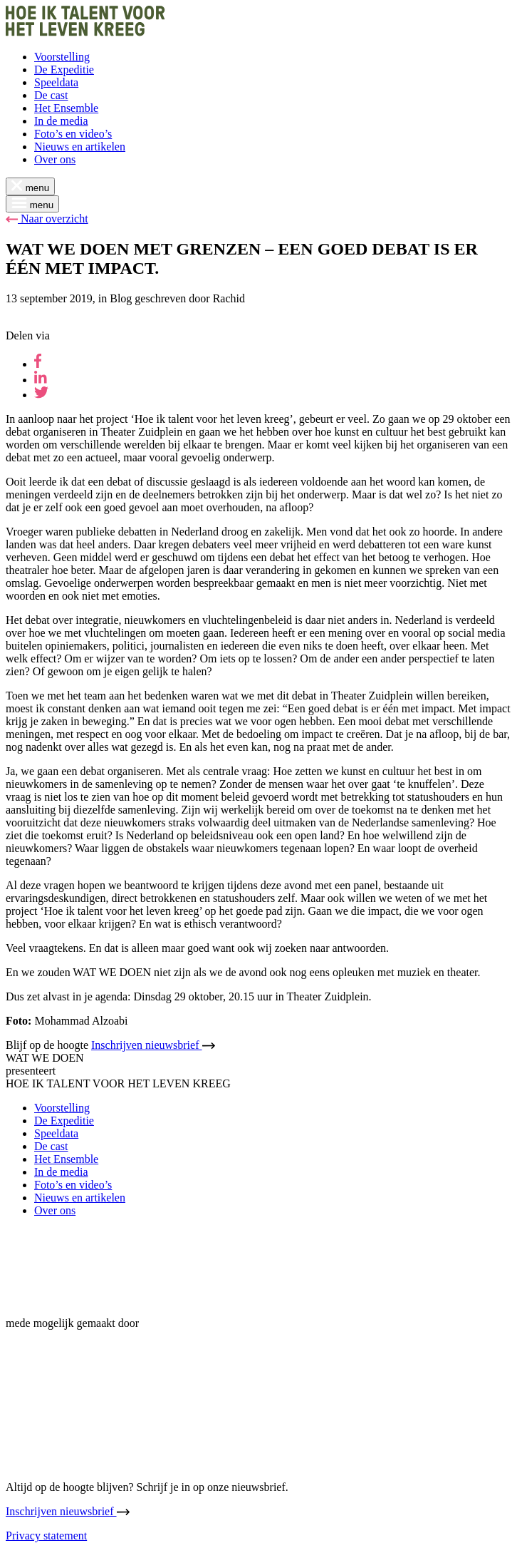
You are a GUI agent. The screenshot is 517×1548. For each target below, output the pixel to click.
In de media (61, 121)
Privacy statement (46, 1535)
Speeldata (56, 82)
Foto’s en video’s (73, 134)
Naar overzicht (47, 218)
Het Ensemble (66, 108)
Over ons (54, 159)
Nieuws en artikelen (79, 146)
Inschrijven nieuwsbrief (153, 1045)
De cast (51, 95)
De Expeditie (64, 69)
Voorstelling (62, 57)
